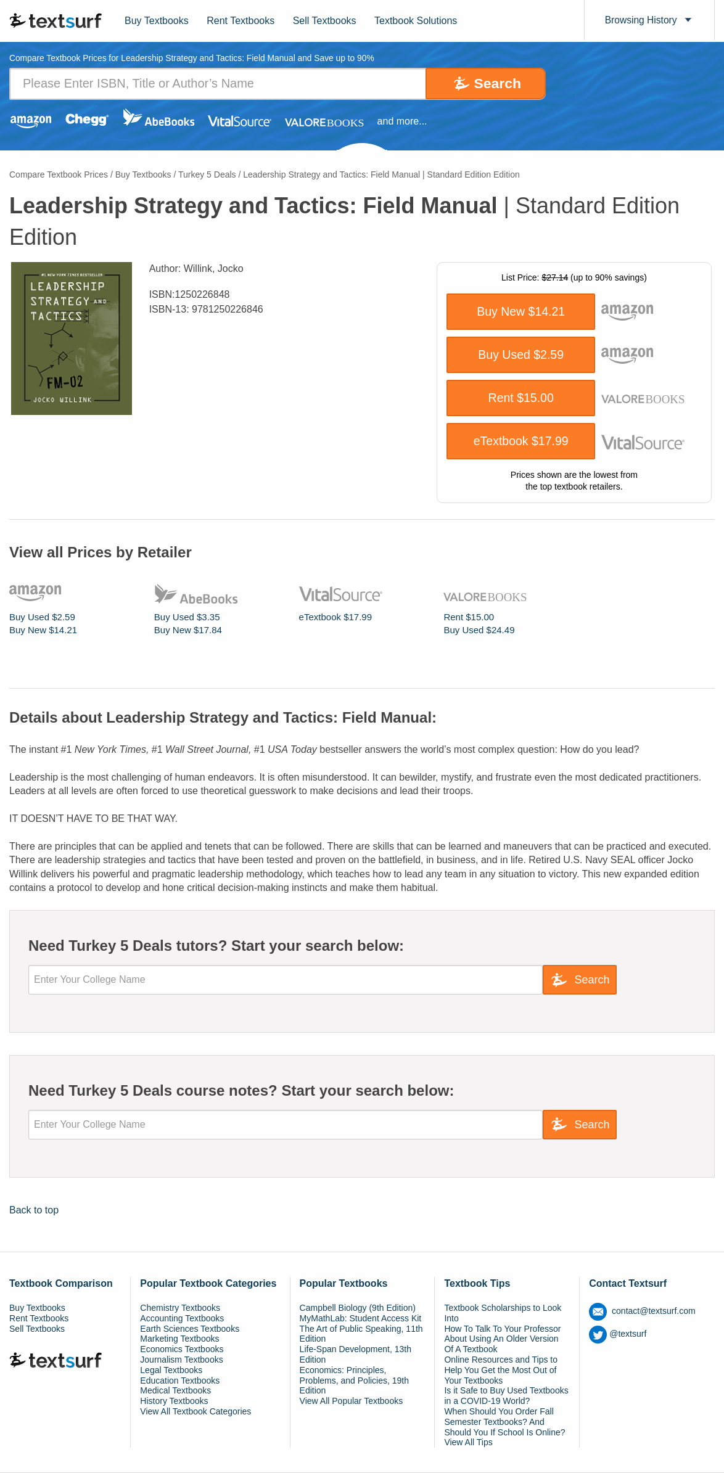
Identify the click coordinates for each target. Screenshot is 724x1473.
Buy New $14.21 (520, 312)
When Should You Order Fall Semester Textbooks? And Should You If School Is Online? (504, 1421)
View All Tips (468, 1443)
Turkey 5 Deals (207, 174)
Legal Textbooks (171, 1370)
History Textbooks (174, 1401)
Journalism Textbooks (181, 1359)
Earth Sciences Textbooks (189, 1329)
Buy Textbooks (157, 20)
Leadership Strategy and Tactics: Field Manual (381, 174)
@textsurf (617, 1334)
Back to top (34, 1210)
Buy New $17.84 (188, 630)
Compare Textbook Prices (58, 174)
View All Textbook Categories (195, 1411)
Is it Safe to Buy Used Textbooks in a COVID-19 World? (506, 1396)
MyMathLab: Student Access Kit (361, 1318)
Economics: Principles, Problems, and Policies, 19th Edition (354, 1380)
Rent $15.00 (520, 398)
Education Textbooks (180, 1380)
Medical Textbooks (175, 1391)
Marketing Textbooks (179, 1339)
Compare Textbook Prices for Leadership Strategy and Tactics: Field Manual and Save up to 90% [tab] (194, 59)
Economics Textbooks (181, 1349)
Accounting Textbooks (182, 1318)
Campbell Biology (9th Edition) (358, 1308)
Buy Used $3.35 (187, 617)
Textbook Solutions (415, 20)
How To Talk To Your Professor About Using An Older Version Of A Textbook (502, 1339)
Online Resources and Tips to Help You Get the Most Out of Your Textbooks (500, 1370)
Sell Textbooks (324, 20)
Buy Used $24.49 (478, 630)
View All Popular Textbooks (351, 1401)
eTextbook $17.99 (521, 441)
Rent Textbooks (240, 20)
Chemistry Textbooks (180, 1308)
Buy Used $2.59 (521, 355)
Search (494, 83)
